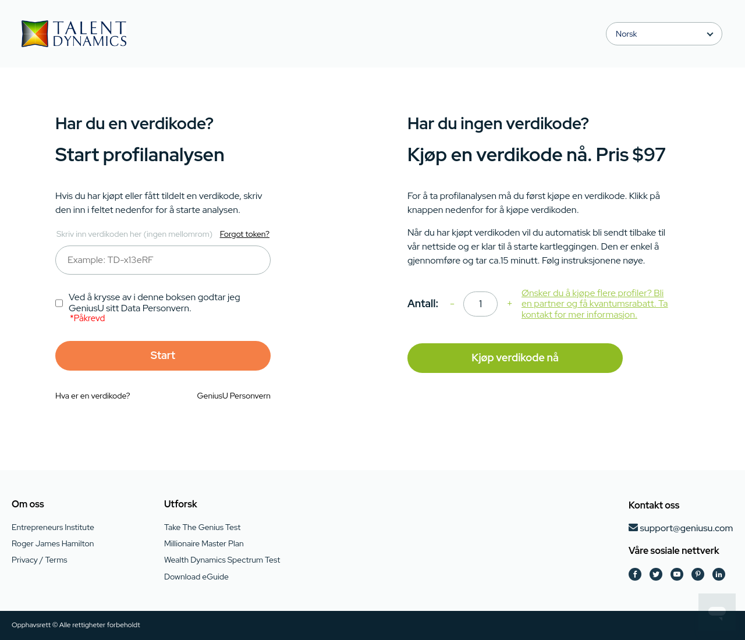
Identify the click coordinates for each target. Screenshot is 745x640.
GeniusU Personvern (234, 395)
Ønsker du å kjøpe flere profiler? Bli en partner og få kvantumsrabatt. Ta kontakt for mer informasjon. (595, 304)
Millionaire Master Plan (204, 543)
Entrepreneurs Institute (53, 527)
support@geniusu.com (686, 528)
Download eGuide (196, 576)
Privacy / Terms (39, 559)
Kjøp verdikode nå (514, 357)
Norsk (626, 34)
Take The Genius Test (202, 527)
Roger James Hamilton (53, 543)
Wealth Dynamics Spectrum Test (222, 559)
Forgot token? (244, 234)
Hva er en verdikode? (92, 395)
